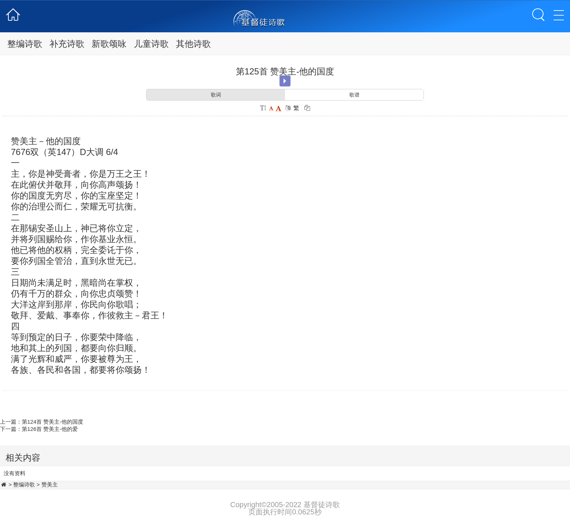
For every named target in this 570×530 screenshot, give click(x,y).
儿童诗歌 (151, 44)
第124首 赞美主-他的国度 (52, 422)
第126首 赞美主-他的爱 (50, 429)
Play (285, 80)
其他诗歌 (193, 44)
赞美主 (49, 484)
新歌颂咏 (109, 44)
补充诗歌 (66, 44)
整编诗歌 (24, 44)
